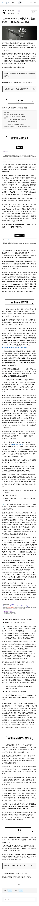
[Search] (20, 2)
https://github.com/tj (16, 444)
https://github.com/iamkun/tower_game (14, 347)
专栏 (13, 2)
